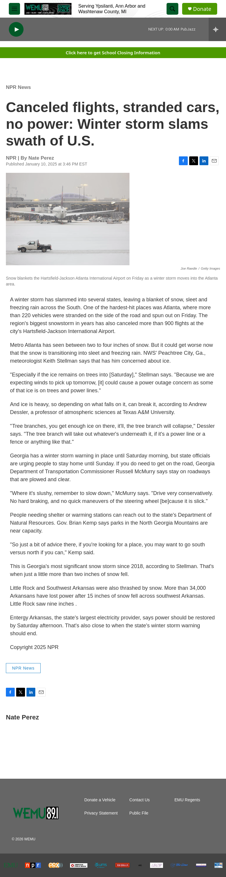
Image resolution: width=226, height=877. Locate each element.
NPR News (18, 87)
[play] (16, 29)
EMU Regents (187, 800)
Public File (139, 813)
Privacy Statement (101, 813)
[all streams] (217, 29)
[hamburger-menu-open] (14, 9)
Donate (202, 9)
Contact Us (139, 800)
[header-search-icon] (172, 9)
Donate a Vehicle (99, 800)
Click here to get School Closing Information (113, 52)
